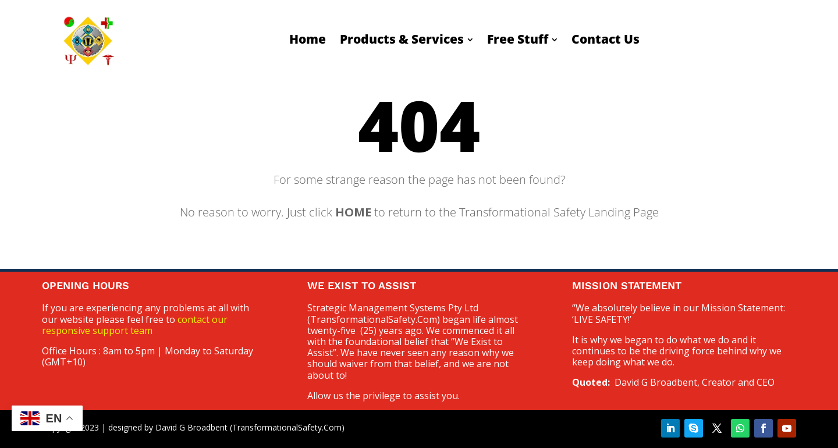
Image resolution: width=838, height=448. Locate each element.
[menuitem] (307, 39)
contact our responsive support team (135, 325)
